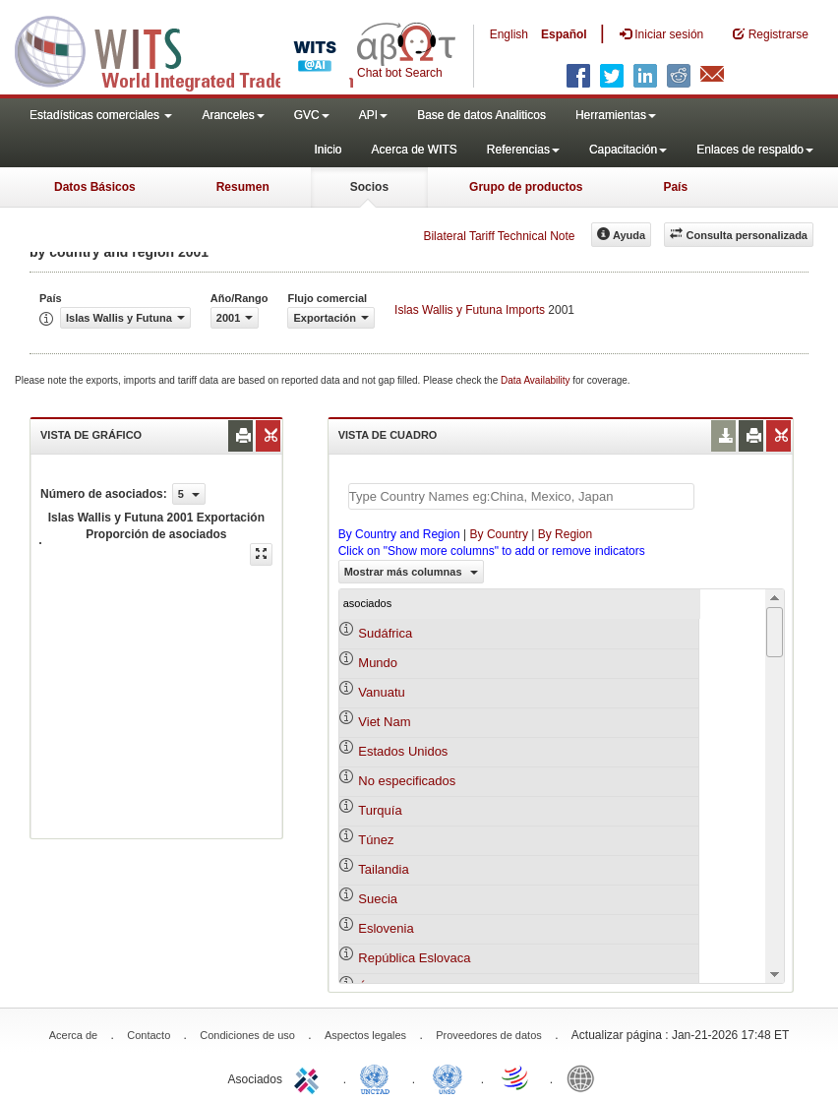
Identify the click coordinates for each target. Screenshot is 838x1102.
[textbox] (521, 496)
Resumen (242, 187)
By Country (499, 534)
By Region (565, 534)
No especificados (406, 780)
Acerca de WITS (413, 149)
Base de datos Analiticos (481, 115)
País (675, 187)
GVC (311, 115)
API (373, 115)
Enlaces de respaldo (754, 149)
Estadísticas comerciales (101, 115)
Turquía (379, 810)
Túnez (375, 839)
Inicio (327, 149)
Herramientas (615, 115)
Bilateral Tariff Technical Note (498, 236)
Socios (369, 187)
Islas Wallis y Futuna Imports (469, 310)
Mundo (377, 662)
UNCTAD (378, 1077)
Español (564, 34)
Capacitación (628, 149)
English (509, 34)
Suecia (377, 898)
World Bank (585, 1077)
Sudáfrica (385, 633)
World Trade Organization (516, 1077)
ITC (309, 1077)
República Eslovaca (414, 957)
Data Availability (536, 380)
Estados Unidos (403, 751)
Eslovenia (385, 928)
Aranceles (233, 115)
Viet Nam (384, 721)
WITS (196, 49)
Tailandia (383, 869)
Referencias (523, 149)
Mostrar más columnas (411, 572)
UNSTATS (447, 1077)
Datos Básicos (95, 187)
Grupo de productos (525, 187)
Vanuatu (381, 692)
